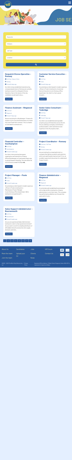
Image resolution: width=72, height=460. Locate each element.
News (33, 258)
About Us (5, 249)
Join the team (7, 258)
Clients (33, 253)
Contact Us (49, 253)
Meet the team (7, 253)
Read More (9, 99)
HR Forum (48, 249)
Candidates (20, 249)
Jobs (32, 249)
